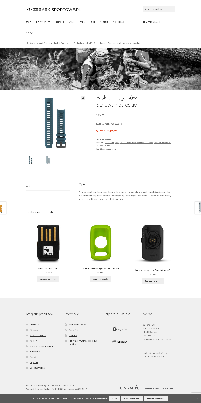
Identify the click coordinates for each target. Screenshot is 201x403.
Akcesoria (48, 43)
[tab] (48, 186)
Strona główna (36, 43)
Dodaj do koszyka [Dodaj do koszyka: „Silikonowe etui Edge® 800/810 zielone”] (100, 279)
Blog (92, 21)
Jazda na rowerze (38, 335)
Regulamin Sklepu (77, 324)
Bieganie (34, 330)
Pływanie (34, 362)
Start (28, 21)
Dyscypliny (41, 21)
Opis (28, 186)
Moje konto (118, 21)
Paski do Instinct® (68, 43)
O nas (83, 21)
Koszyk (29, 32)
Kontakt (104, 21)
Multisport (35, 351)
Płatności (73, 330)
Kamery (33, 340)
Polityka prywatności (156, 398)
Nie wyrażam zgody (132, 398)
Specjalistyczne (37, 367)
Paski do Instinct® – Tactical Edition (91, 43)
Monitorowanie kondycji (41, 346)
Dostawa (73, 335)
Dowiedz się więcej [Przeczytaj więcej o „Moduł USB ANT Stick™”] (48, 279)
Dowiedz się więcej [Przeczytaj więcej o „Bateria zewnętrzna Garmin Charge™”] (153, 281)
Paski (56, 43)
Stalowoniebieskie (108, 149)
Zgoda (114, 398)
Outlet (72, 21)
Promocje (59, 21)
